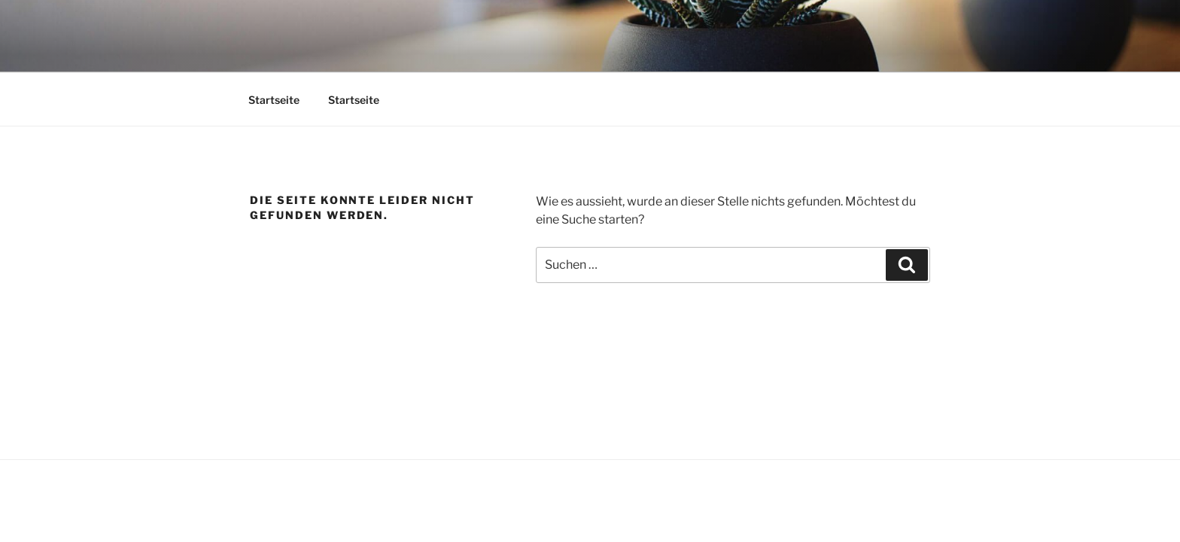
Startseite (274, 99)
